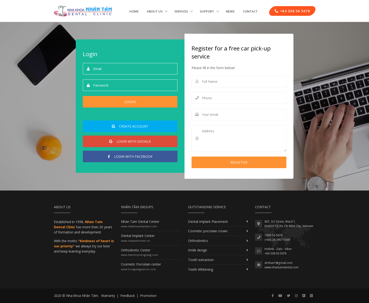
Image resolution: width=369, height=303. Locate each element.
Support (207, 11)
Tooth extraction (201, 259)
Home (134, 11)
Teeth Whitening (200, 269)
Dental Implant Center (138, 235)
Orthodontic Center (135, 250)
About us (155, 11)
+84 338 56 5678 (275, 253)
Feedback (127, 295)
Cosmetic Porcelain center (141, 264)
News (230, 11)
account (130, 126)
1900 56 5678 (273, 235)
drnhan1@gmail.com (279, 263)
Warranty (108, 295)
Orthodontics (198, 240)
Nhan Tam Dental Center (140, 221)
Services (181, 11)
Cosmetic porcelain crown (208, 231)
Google (130, 141)
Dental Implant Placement (208, 221)
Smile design (197, 250)
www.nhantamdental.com (281, 267)
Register (238, 162)
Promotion (148, 295)
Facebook (130, 156)
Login (130, 101)
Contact (250, 11)
